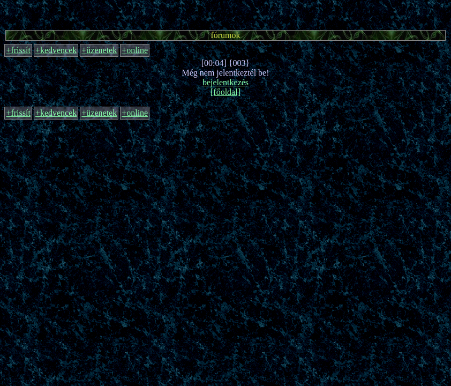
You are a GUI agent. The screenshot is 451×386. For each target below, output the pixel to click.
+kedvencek (56, 50)
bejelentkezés (225, 82)
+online (135, 50)
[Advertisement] (225, 13)
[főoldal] (225, 91)
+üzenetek (99, 50)
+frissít (18, 50)
